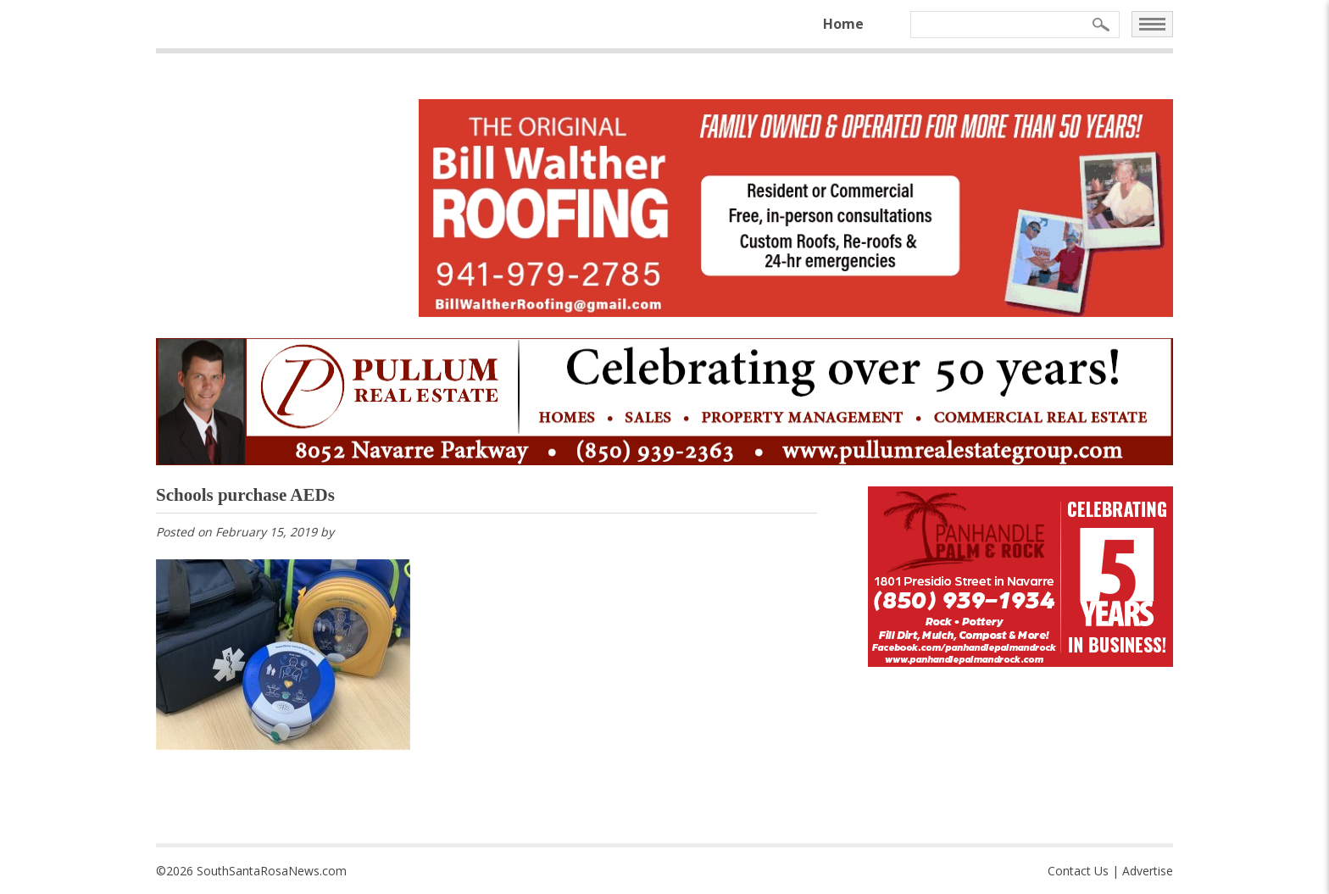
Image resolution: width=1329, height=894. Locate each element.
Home (843, 23)
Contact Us (1078, 871)
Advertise (1147, 871)
